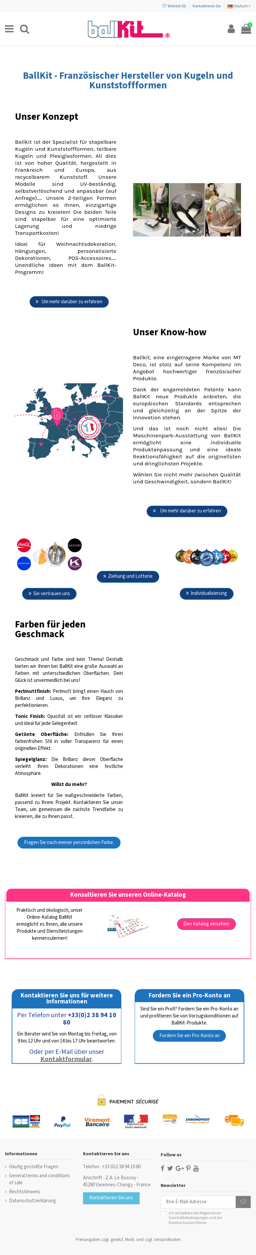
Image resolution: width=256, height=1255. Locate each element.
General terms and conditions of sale (39, 1179)
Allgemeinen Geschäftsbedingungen (195, 1215)
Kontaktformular (66, 1059)
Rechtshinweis (24, 1192)
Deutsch (239, 6)
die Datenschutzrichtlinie (195, 1220)
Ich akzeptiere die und (195, 1218)
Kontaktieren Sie (207, 6)
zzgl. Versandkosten (163, 1240)
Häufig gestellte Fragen (33, 1167)
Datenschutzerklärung (32, 1201)
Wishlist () (174, 6)
